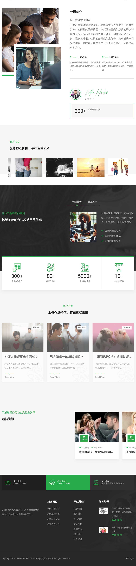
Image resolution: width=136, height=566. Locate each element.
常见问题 (78, 519)
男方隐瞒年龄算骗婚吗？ (66, 358)
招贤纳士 (78, 534)
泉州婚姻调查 (53, 513)
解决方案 (78, 524)
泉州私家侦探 (53, 508)
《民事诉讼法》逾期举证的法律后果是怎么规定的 (113, 358)
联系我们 (78, 539)
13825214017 (63, 483)
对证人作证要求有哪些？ (21, 358)
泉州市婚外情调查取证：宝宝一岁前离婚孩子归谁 (122, 512)
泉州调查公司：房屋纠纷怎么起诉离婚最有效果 (69, 452)
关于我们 (78, 508)
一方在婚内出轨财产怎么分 (122, 529)
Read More (9, 378)
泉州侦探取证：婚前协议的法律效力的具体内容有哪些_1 (116, 452)
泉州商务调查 (53, 524)
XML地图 (130, 558)
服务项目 (78, 513)
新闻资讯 (78, 529)
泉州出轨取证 (53, 519)
